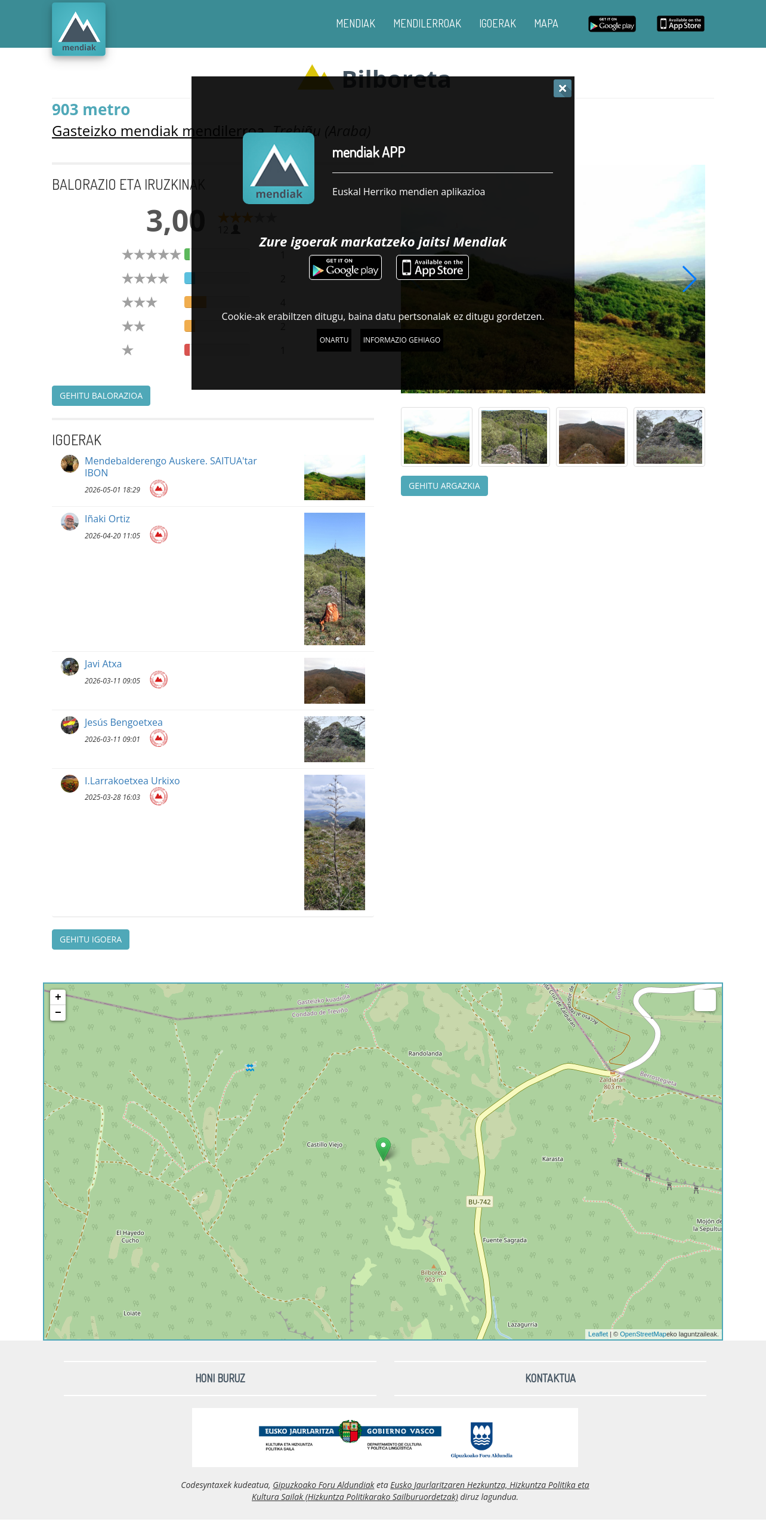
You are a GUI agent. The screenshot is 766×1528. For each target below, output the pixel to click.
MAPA (546, 23)
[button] (690, 279)
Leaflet (598, 1334)
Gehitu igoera (91, 939)
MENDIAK (355, 23)
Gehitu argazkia (444, 485)
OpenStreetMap (643, 1334)
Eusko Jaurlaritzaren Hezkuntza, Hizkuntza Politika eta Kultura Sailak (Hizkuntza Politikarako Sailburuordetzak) (420, 1490)
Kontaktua (550, 1378)
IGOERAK (497, 23)
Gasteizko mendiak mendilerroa (158, 130)
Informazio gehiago (402, 340)
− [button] (58, 1013)
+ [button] (58, 997)
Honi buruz (220, 1378)
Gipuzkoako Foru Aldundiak (323, 1484)
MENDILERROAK (427, 23)
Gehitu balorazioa (101, 395)
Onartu (334, 340)
